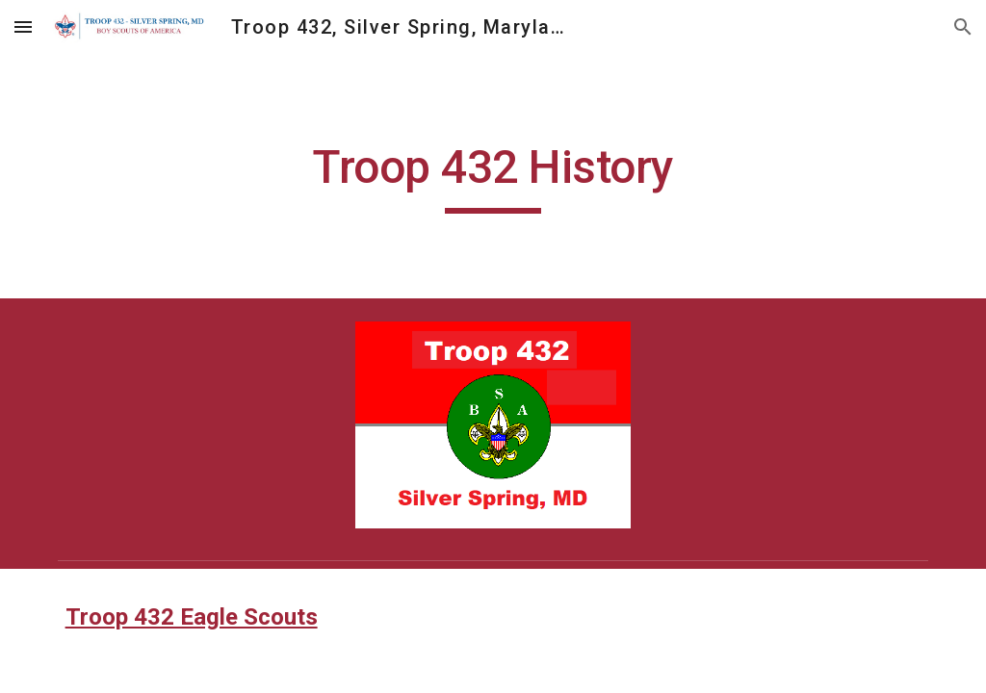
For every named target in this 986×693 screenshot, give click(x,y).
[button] (23, 26)
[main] (493, 176)
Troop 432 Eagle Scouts (191, 616)
